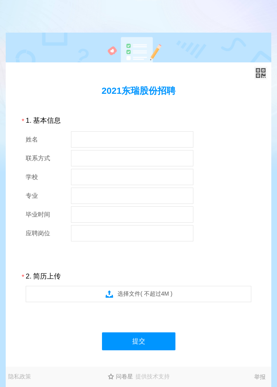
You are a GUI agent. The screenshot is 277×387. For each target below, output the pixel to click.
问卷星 (124, 376)
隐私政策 (19, 376)
